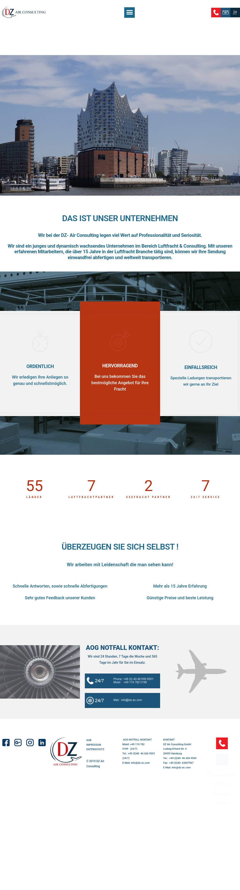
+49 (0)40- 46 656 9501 (141, 759)
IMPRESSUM (93, 750)
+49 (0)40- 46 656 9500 (182, 764)
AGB (88, 746)
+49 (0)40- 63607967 (181, 768)
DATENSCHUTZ (95, 755)
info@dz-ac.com (140, 768)
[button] (129, 12)
